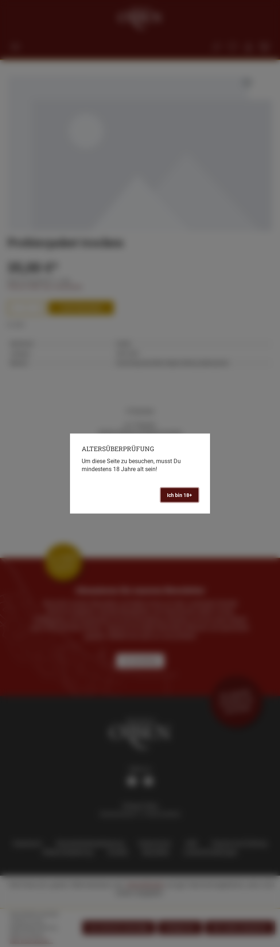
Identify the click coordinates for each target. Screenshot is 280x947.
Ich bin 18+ (179, 495)
